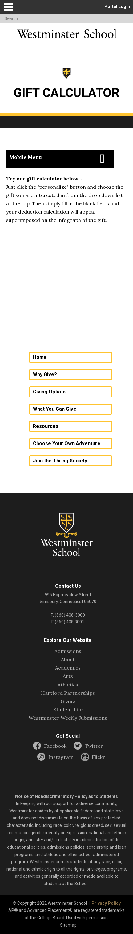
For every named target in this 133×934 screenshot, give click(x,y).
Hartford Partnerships (68, 693)
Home (40, 357)
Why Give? (45, 374)
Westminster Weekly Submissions (68, 718)
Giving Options (50, 392)
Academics (68, 668)
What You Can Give (54, 409)
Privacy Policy (106, 903)
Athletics (68, 685)
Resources (45, 426)
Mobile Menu (25, 157)
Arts (68, 676)
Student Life (68, 710)
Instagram (61, 757)
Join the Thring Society (60, 461)
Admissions (67, 651)
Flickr (98, 757)
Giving (68, 701)
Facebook (55, 746)
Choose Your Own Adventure (66, 443)
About (68, 659)
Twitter (94, 746)
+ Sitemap (67, 925)
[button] (8, 7)
